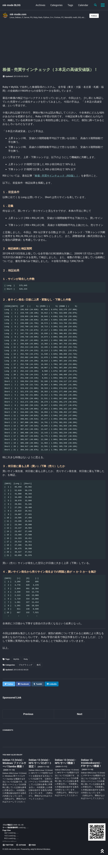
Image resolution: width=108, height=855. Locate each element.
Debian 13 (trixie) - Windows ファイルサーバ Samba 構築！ (14, 763)
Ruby (26, 659)
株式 (39, 665)
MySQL (16, 659)
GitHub (21, 844)
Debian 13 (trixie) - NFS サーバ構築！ (65, 761)
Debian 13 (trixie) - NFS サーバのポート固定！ (40, 763)
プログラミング (25, 665)
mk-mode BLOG (12, 5)
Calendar (83, 5)
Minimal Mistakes (43, 849)
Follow (94, 16)
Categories (56, 5)
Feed (32, 844)
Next (79, 714)
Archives (40, 5)
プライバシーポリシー (10, 840)
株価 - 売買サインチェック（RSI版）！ (56, 175)
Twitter (8, 844)
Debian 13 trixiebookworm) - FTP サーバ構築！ (91, 762)
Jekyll (32, 849)
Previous (28, 714)
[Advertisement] (54, 44)
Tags (70, 5)
